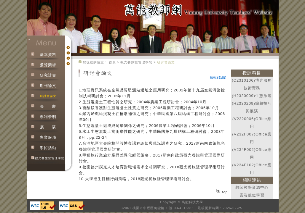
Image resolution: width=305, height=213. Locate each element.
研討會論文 (48, 96)
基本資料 (48, 54)
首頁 (112, 62)
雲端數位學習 (251, 195)
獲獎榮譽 (48, 65)
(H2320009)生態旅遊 (252, 95)
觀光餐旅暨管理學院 (136, 62)
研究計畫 (48, 75)
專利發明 (48, 116)
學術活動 (48, 148)
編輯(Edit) (218, 77)
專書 (48, 106)
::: (28, 38)
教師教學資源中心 (252, 187)
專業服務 (48, 137)
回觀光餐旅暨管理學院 (48, 158)
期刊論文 (48, 85)
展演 (48, 127)
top (225, 192)
